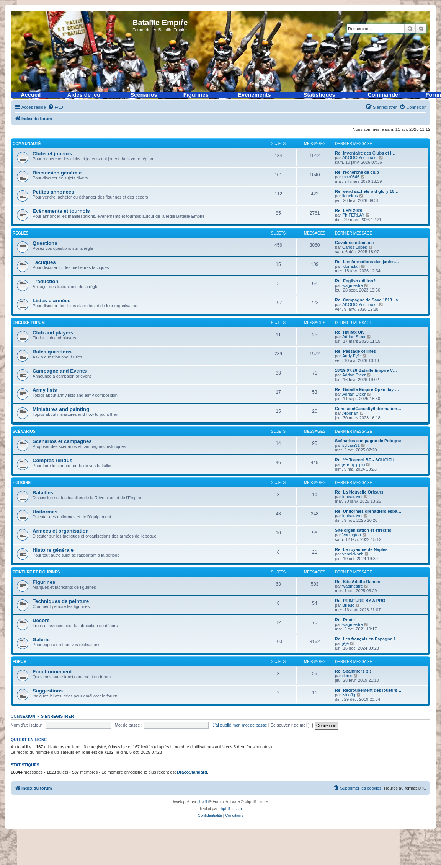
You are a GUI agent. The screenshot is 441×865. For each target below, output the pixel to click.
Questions (45, 243)
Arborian (350, 413)
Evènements (254, 95)
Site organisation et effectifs (363, 530)
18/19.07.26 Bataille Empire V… (366, 370)
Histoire (22, 483)
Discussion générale (57, 173)
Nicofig (348, 694)
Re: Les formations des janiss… (367, 261)
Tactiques (44, 262)
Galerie (41, 639)
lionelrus (350, 196)
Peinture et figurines (36, 572)
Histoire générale (53, 550)
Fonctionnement (52, 671)
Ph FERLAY (353, 215)
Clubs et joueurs (52, 153)
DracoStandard (192, 772)
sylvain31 (351, 445)
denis (347, 675)
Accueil (31, 95)
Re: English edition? (355, 281)
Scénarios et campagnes (62, 441)
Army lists (45, 390)
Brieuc (348, 605)
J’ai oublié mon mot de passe (239, 725)
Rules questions (52, 352)
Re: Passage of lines (355, 351)
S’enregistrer (57, 716)
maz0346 (350, 176)
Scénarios (144, 95)
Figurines (196, 95)
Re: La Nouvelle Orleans (359, 492)
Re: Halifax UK (349, 332)
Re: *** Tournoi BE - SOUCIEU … (367, 460)
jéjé (345, 643)
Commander (384, 95)
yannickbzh (352, 554)
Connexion (23, 716)
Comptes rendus (52, 460)
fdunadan (351, 266)
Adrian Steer (354, 336)
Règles (20, 233)
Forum (20, 662)
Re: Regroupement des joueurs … (369, 690)
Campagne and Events (60, 371)
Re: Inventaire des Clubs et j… (365, 153)
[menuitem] (55, 107)
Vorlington (351, 535)
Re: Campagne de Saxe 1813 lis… (368, 300)
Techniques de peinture (61, 601)
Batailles (43, 492)
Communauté (27, 144)
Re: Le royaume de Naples (361, 549)
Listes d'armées (51, 300)
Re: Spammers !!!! (353, 671)
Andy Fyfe (351, 355)
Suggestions (48, 691)
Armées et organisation (61, 531)
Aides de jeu (83, 95)
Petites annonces (53, 192)
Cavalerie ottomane (354, 242)
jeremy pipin (353, 464)
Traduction (45, 281)
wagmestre (352, 285)
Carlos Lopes (354, 247)
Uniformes (45, 512)
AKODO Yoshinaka (360, 157)
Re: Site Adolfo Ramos (357, 581)
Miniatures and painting (61, 409)
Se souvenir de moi (292, 725)
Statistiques (319, 95)
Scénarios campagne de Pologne (368, 440)
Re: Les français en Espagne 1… (367, 639)
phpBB (203, 802)
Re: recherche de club (357, 172)
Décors (41, 620)
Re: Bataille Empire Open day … (367, 389)
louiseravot (352, 496)
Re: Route (345, 619)
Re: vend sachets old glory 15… (367, 191)
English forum (29, 323)
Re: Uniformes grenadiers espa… (368, 511)
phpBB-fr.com (230, 808)
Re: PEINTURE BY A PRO (360, 600)
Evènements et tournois (61, 211)
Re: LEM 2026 (349, 210)
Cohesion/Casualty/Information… (368, 408)
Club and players (53, 333)
